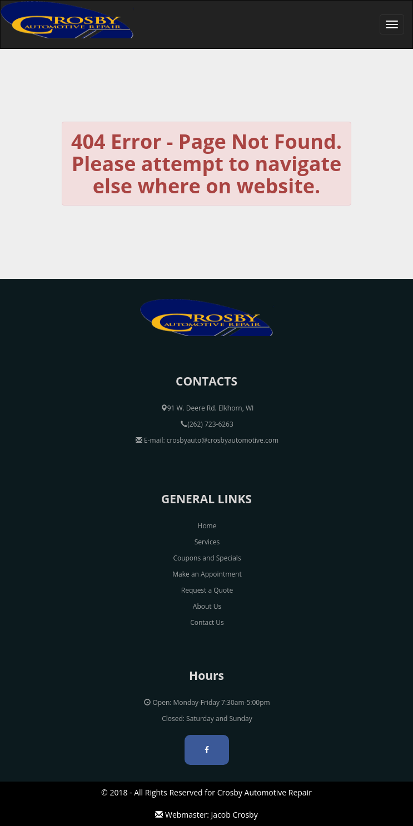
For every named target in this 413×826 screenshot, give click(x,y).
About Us (207, 606)
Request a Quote (207, 590)
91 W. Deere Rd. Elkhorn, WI (207, 408)
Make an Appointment (206, 574)
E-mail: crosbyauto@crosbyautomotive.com (207, 440)
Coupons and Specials (207, 558)
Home (207, 525)
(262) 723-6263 (207, 424)
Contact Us (207, 622)
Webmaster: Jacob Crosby (206, 814)
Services (207, 542)
